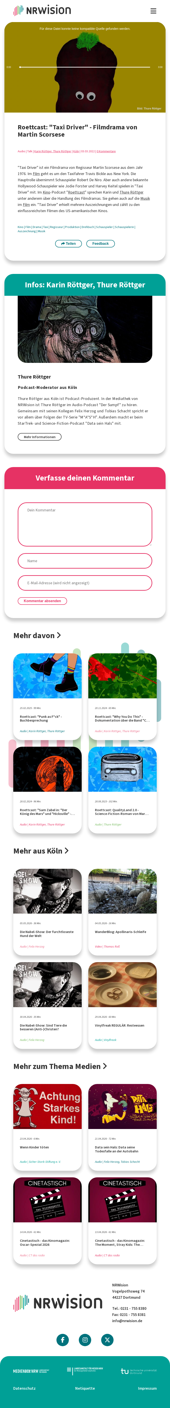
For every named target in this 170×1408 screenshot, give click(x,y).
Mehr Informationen (40, 437)
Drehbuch (88, 227)
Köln (76, 151)
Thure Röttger (131, 192)
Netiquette (85, 1388)
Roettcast (76, 192)
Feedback (100, 243)
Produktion (72, 227)
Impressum (147, 1388)
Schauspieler (105, 227)
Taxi (46, 227)
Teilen (68, 243)
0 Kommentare (106, 151)
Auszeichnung (27, 231)
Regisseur (57, 227)
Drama (37, 227)
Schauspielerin (125, 227)
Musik (145, 198)
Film (36, 173)
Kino (46, 192)
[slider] (85, 67)
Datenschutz (24, 1388)
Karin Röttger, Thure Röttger (52, 151)
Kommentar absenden (42, 601)
